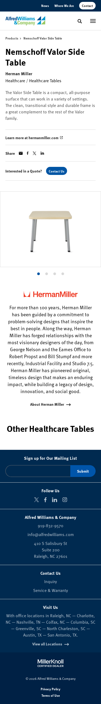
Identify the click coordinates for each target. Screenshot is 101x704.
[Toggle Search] (80, 21)
